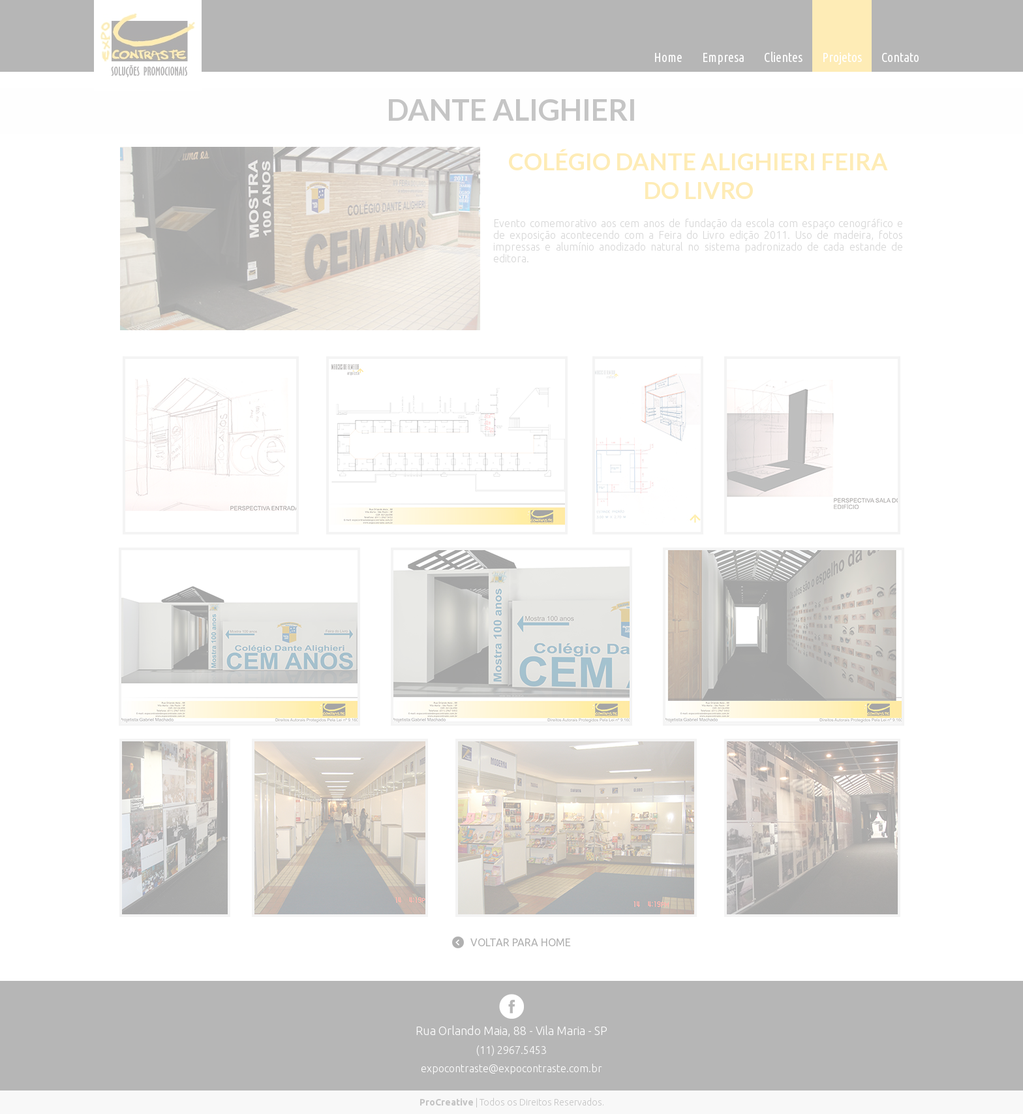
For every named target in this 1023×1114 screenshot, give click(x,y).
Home (668, 57)
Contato (900, 57)
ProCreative (447, 1102)
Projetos (842, 57)
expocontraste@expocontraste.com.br (511, 1068)
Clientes (783, 57)
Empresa (723, 57)
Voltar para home (520, 942)
